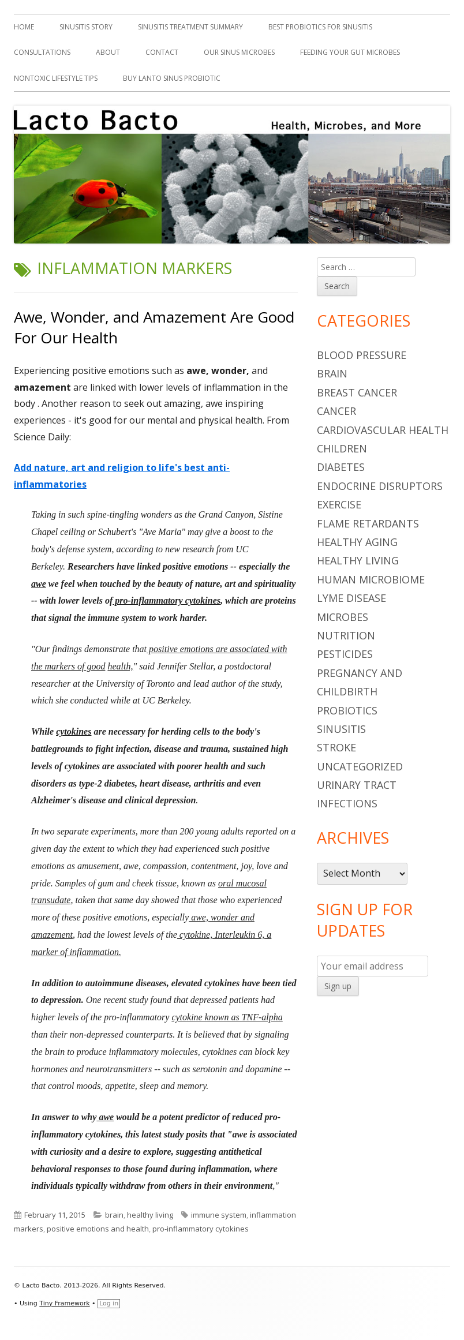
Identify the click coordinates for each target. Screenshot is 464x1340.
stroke (336, 747)
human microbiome (371, 579)
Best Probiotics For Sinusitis (320, 27)
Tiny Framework (64, 1303)
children (342, 448)
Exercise (339, 504)
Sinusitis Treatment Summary (190, 27)
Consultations (42, 52)
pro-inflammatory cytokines (200, 1228)
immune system (218, 1215)
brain (114, 1215)
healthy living (150, 1215)
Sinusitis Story (86, 27)
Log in (108, 1303)
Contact (161, 52)
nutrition (346, 635)
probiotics (347, 710)
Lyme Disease (351, 598)
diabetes (341, 467)
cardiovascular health (382, 430)
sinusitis (341, 729)
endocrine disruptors (380, 486)
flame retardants (368, 523)
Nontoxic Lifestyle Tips (56, 78)
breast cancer (357, 392)
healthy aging (357, 542)
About (108, 52)
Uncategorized (360, 766)
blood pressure (361, 355)
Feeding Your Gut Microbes (350, 52)
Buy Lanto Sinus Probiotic (171, 78)
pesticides (345, 654)
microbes (342, 617)
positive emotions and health (98, 1228)
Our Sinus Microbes (239, 52)
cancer (336, 411)
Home (24, 27)
